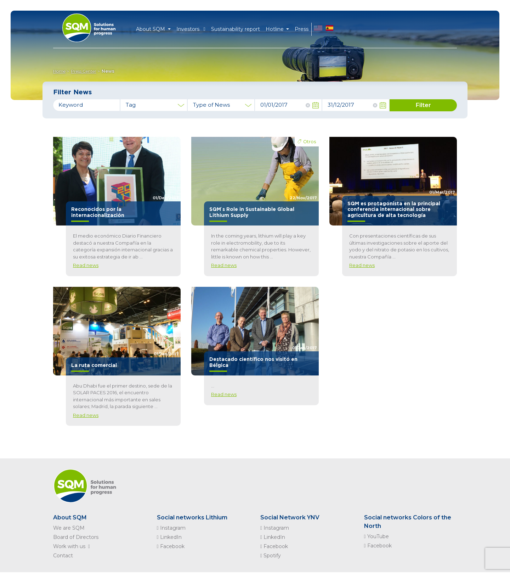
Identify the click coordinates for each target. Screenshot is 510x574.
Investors (190, 29)
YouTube (376, 536)
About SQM (70, 517)
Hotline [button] (275, 29)
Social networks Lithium (192, 517)
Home (59, 71)
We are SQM (69, 528)
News (108, 71)
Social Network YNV (289, 517)
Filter (423, 105)
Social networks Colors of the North (407, 521)
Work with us (73, 546)
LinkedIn (169, 537)
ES (329, 29)
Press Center (83, 71)
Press (301, 29)
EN (318, 29)
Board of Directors (75, 537)
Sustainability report (235, 29)
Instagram (171, 528)
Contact (63, 555)
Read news (85, 265)
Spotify (270, 555)
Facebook (171, 546)
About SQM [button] (151, 29)
